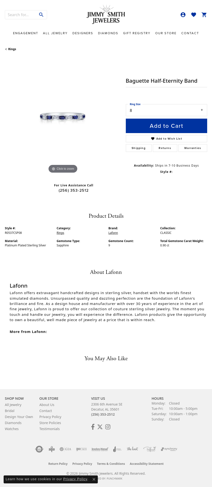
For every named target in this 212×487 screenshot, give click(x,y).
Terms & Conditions (111, 464)
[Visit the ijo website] (81, 449)
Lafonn (113, 233)
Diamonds (108, 33)
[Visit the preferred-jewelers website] (149, 449)
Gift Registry (136, 33)
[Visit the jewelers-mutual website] (100, 449)
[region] (63, 117)
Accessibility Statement (146, 464)
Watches (12, 428)
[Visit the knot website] (132, 449)
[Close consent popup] (93, 479)
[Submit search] (41, 14)
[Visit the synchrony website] (169, 449)
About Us (46, 404)
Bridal (9, 410)
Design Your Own (19, 416)
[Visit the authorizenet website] (39, 449)
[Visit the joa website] (117, 449)
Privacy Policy (50, 416)
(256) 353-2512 (74, 190)
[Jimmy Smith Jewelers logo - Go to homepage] (106, 14)
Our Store (166, 33)
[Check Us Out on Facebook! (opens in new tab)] (93, 427)
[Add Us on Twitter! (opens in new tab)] (100, 427)
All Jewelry (55, 33)
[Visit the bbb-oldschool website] (52, 449)
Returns (165, 148)
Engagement (25, 33)
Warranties (192, 148)
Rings (12, 49)
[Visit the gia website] (65, 449)
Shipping (139, 148)
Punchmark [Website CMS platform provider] (114, 478)
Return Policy (58, 464)
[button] (183, 15)
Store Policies (50, 422)
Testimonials (49, 428)
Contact (190, 33)
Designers (82, 33)
